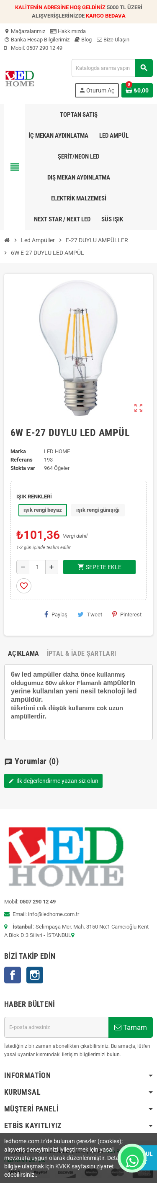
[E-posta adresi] (56, 1027)
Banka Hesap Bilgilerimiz (36, 39)
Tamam (130, 1027)
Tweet (89, 614)
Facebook (12, 975)
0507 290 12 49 (44, 48)
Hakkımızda (68, 31)
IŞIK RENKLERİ (34, 496)
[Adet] (37, 567)
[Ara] (112, 68)
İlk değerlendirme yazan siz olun (53, 781)
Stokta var (22, 468)
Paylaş (55, 614)
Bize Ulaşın (113, 39)
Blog (83, 39)
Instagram (34, 975)
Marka (18, 451)
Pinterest (127, 614)
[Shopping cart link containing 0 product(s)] (137, 90)
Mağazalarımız (24, 31)
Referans (21, 460)
